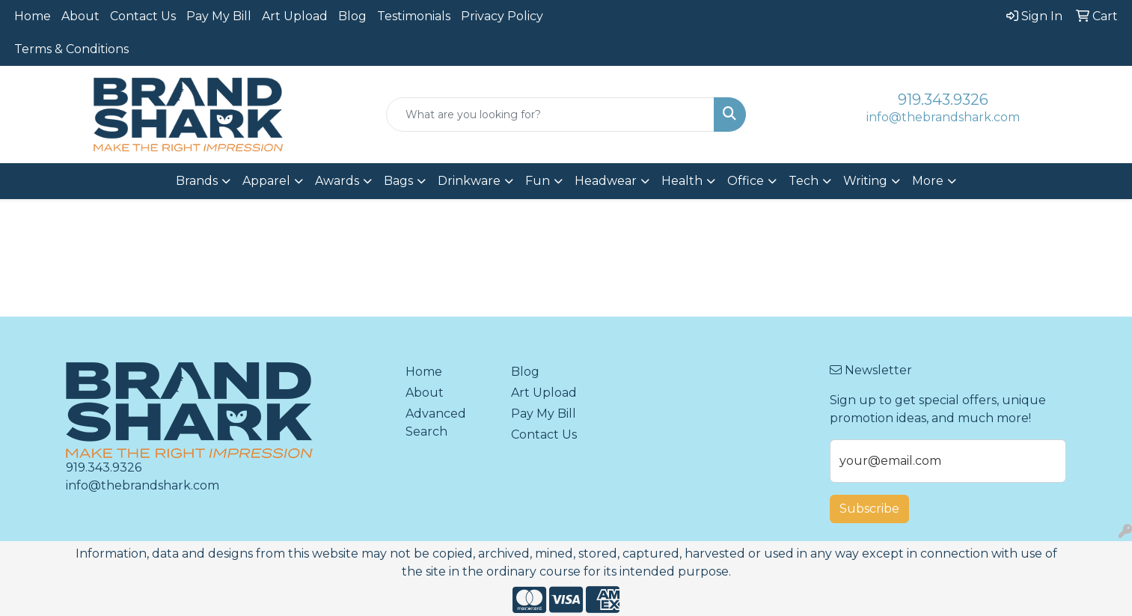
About (80, 16)
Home (32, 16)
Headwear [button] (606, 181)
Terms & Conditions (71, 49)
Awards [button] (337, 181)
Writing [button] (865, 181)
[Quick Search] (550, 114)
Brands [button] (197, 181)
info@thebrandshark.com (943, 117)
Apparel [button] (266, 181)
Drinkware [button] (469, 181)
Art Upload (295, 16)
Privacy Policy (502, 16)
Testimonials (413, 16)
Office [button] (745, 181)
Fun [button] (537, 181)
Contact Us (143, 16)
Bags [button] (398, 181)
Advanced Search (436, 422)
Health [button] (682, 181)
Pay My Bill (218, 16)
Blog (352, 16)
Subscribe (869, 508)
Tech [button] (804, 181)
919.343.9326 (943, 100)
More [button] (927, 181)
